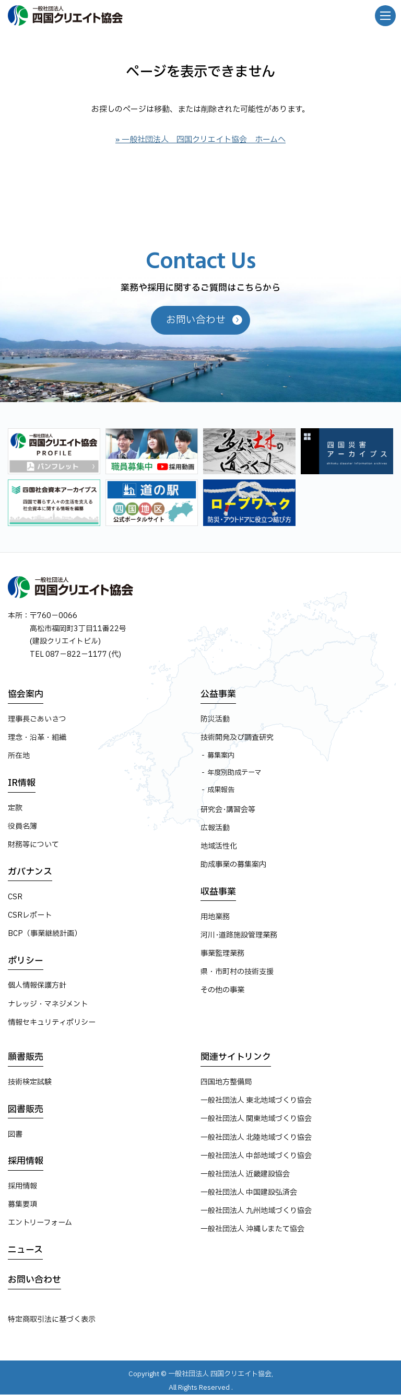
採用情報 (25, 1161)
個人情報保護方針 (37, 985)
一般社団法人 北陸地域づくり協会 (256, 1137)
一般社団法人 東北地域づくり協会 (256, 1100)
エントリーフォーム (40, 1223)
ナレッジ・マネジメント (48, 1004)
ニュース (25, 1249)
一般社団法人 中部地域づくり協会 (256, 1155)
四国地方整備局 (226, 1082)
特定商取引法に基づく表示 (52, 1319)
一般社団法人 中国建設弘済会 (248, 1192)
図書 (15, 1134)
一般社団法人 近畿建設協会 (245, 1174)
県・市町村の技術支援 (237, 971)
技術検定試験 (30, 1082)
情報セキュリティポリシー (52, 1022)
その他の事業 (222, 990)
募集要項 (22, 1204)
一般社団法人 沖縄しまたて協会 (252, 1229)
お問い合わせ (34, 1280)
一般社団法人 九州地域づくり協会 (256, 1211)
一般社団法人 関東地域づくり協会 (256, 1119)
